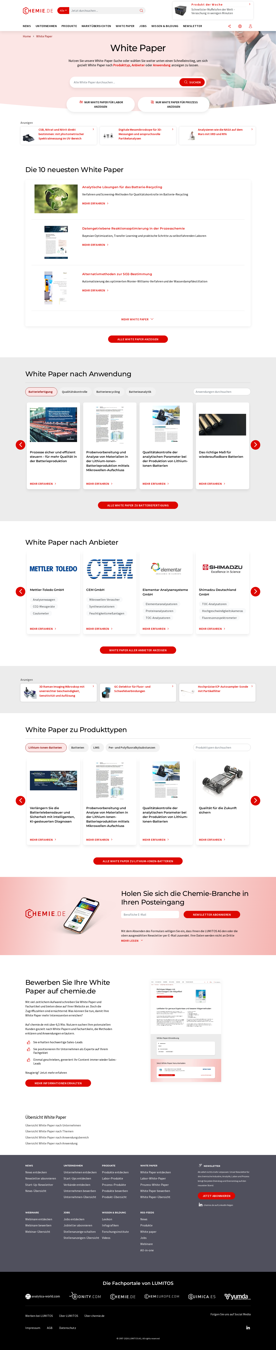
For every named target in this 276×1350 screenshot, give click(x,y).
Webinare (146, 1244)
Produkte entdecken (115, 1172)
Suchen (192, 82)
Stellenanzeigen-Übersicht (81, 1238)
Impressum (32, 1328)
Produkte (146, 1225)
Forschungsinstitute (115, 1232)
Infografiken (110, 1225)
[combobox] (222, 391)
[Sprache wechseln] (240, 26)
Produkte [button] (69, 26)
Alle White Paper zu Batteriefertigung (138, 505)
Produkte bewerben (115, 1191)
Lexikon (107, 1219)
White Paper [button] (125, 26)
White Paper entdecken (155, 1172)
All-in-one (147, 1250)
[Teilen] (229, 26)
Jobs (143, 1238)
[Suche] (141, 11)
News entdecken (36, 1172)
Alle (62, 10)
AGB (50, 1328)
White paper (148, 1232)
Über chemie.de (94, 1316)
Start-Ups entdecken (77, 1178)
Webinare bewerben (38, 1225)
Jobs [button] (143, 26)
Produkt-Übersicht (114, 1197)
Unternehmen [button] (46, 26)
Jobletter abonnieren (78, 1225)
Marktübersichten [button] (96, 26)
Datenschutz (67, 1328)
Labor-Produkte (112, 1178)
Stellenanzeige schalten (80, 1232)
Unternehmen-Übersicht (80, 1197)
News (143, 1219)
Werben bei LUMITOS (39, 1316)
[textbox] (222, 391)
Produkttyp (121, 65)
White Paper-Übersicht (155, 1197)
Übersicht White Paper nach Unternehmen (53, 1125)
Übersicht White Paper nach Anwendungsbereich (57, 1137)
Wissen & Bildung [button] (164, 26)
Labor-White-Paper (153, 1178)
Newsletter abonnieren (212, 914)
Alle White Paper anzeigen (138, 339)
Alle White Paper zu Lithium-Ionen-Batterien (138, 861)
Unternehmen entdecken (80, 1172)
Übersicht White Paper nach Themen (49, 1131)
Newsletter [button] (192, 26)
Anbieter (138, 65)
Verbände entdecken (77, 1185)
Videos (106, 1238)
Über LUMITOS (68, 1316)
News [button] (27, 26)
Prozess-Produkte (114, 1185)
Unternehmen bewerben (80, 1191)
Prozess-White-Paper (154, 1185)
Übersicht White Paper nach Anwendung (51, 1143)
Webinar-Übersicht (37, 1232)
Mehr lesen (133, 940)
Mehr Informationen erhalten (58, 1083)
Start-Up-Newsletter (39, 1185)
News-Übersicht (35, 1191)
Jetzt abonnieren (216, 1196)
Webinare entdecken (38, 1219)
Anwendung (162, 65)
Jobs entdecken (74, 1219)
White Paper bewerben (155, 1191)
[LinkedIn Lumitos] (248, 1328)
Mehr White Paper (138, 319)
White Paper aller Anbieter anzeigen (138, 650)
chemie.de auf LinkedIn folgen (215, 1205)
